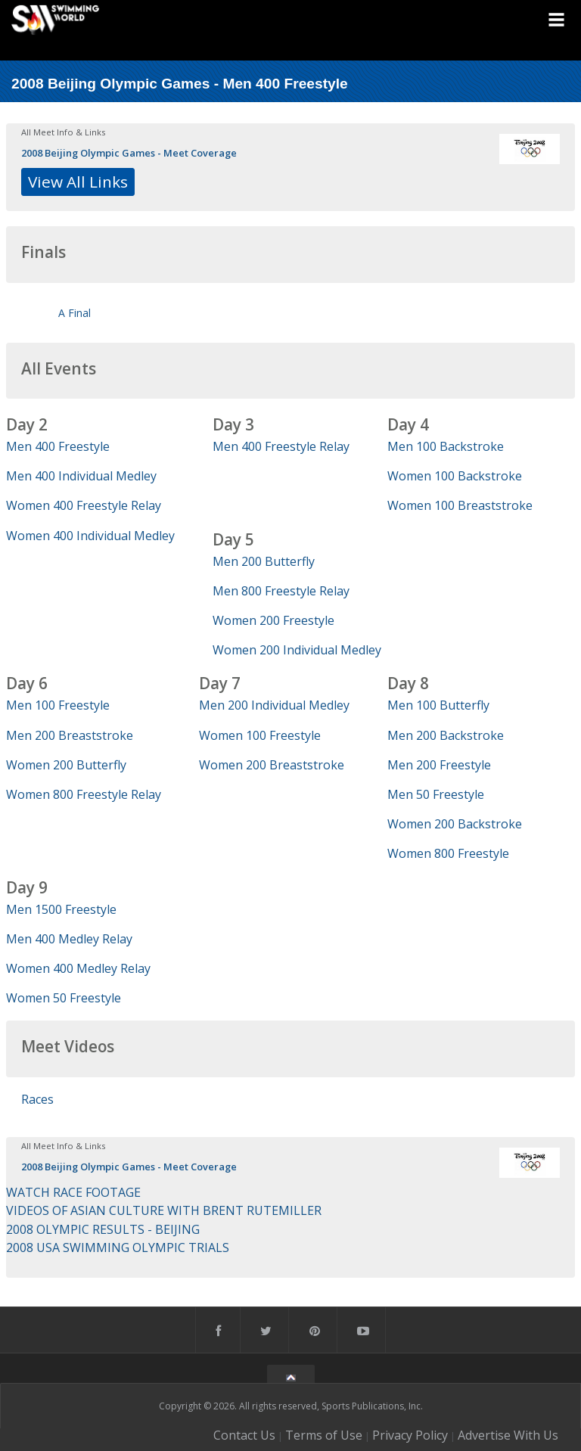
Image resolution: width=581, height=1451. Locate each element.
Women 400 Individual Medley (90, 535)
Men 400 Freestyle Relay (281, 446)
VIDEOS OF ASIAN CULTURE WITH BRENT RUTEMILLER (164, 1210)
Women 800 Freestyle (448, 853)
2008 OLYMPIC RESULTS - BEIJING (103, 1229)
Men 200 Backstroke (445, 735)
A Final (74, 313)
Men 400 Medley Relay (69, 939)
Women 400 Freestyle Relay (83, 505)
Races (37, 1099)
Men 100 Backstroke (445, 446)
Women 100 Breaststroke (460, 505)
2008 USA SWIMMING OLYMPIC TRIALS (117, 1247)
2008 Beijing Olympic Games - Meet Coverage (129, 153)
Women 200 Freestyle (273, 620)
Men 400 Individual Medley (81, 476)
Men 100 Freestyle (58, 705)
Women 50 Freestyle (63, 998)
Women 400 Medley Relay (78, 968)
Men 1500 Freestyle (61, 909)
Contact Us (244, 1435)
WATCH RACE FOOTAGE (73, 1192)
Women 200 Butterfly (66, 765)
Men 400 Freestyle (58, 446)
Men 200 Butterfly (264, 561)
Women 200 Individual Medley (297, 650)
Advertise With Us (508, 1435)
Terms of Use (323, 1435)
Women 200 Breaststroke (271, 765)
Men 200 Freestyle (439, 765)
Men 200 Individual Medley (274, 705)
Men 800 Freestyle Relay (281, 591)
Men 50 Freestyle (435, 794)
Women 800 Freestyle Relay (83, 794)
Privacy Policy (410, 1435)
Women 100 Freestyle (260, 735)
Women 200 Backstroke (454, 824)
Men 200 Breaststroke (69, 735)
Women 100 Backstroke (454, 476)
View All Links (78, 181)
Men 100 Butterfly (438, 705)
